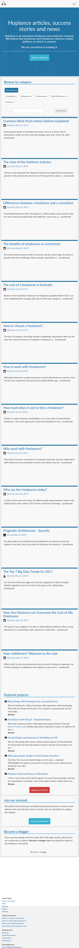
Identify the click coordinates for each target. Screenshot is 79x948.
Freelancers (6, 940)
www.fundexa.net (16, 726)
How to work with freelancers (14, 921)
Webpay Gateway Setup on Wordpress (28, 773)
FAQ (4, 903)
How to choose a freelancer (13, 918)
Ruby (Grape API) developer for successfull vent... (33, 701)
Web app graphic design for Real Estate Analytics (33, 755)
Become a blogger (39, 852)
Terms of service (8, 901)
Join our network (39, 57)
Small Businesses (9, 935)
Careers (5, 906)
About (4, 909)
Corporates (6, 938)
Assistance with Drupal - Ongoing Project (29, 719)
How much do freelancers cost (14, 926)
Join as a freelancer (39, 821)
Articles (5, 911)
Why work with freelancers (13, 923)
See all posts (11, 90)
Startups (5, 932)
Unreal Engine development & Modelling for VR (32, 737)
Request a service (39, 790)
